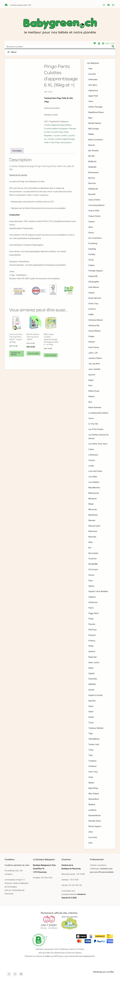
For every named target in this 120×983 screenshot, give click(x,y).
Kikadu (91, 396)
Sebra (91, 668)
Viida (90, 777)
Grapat (91, 293)
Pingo (66, 132)
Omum (91, 575)
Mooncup (92, 509)
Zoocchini (92, 837)
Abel (90, 69)
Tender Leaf (93, 744)
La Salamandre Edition (98, 413)
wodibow (92, 810)
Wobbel (91, 805)
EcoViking (92, 243)
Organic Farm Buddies (98, 591)
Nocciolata (93, 553)
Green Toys (93, 304)
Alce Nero (92, 85)
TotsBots (92, 761)
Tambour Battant (95, 728)
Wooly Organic (94, 826)
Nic (89, 548)
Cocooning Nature (96, 205)
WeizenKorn (93, 799)
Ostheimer (93, 602)
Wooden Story (94, 821)
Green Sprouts (94, 298)
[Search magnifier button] (113, 46)
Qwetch (91, 651)
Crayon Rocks (94, 216)
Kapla (90, 380)
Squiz (90, 706)
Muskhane (93, 515)
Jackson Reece (95, 358)
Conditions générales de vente (17, 865)
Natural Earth (94, 526)
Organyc (92, 597)
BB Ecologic (93, 129)
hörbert (91, 342)
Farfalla (91, 254)
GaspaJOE (93, 276)
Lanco (91, 418)
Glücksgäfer (93, 282)
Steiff (90, 712)
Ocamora (92, 559)
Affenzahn (93, 80)
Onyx (90, 581)
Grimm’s (92, 309)
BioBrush (92, 161)
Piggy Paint (93, 613)
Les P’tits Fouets (95, 429)
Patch (91, 608)
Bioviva (91, 178)
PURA (90, 646)
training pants (66, 142)
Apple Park (93, 96)
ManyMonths (94, 488)
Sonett (91, 690)
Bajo (90, 118)
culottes (51, 139)
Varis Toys (93, 772)
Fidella (91, 265)
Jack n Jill (93, 353)
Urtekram (92, 766)
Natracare (92, 531)
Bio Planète (93, 151)
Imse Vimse (93, 347)
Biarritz (91, 145)
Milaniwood (93, 493)
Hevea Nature (94, 331)
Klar (90, 402)
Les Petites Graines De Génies (98, 437)
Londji (91, 466)
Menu (11, 52)
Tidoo (91, 750)
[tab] (17, 151)
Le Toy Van (93, 424)
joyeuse (91, 375)
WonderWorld (94, 816)
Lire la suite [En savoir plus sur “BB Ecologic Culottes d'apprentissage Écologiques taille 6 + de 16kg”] (51, 355)
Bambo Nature (94, 123)
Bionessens (93, 172)
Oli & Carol (93, 570)
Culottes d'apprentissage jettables (57, 125)
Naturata (92, 537)
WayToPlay (93, 788)
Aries (90, 101)
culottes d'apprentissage (65, 139)
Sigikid (91, 673)
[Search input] (58, 46)
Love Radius (93, 482)
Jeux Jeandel (94, 369)
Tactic (91, 723)
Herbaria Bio (93, 325)
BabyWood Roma (96, 112)
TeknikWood (93, 739)
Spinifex (92, 701)
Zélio (90, 832)
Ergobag (92, 249)
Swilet (91, 717)
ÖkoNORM (93, 564)
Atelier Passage (95, 107)
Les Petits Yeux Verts (97, 444)
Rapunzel (92, 657)
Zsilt (90, 843)
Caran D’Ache (94, 200)
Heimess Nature (95, 320)
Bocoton (92, 183)
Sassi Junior (93, 662)
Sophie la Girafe (95, 695)
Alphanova (93, 90)
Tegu (90, 733)
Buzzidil (92, 194)
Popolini (92, 635)
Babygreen (60, 26)
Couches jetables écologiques (56, 129)
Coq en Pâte (93, 211)
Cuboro (91, 222)
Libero (91, 449)
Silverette (92, 679)
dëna (90, 227)
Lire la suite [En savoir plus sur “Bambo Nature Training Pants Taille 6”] (33, 353)
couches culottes (60, 136)
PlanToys (92, 630)
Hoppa (91, 336)
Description (17, 151)
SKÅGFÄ (92, 684)
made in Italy (49, 142)
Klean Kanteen (94, 407)
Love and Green (95, 471)
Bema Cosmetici (95, 140)
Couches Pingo (57, 132)
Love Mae (92, 477)
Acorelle (92, 74)
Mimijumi (92, 499)
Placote (91, 624)
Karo (90, 385)
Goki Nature (93, 287)
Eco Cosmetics (95, 238)
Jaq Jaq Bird (94, 364)
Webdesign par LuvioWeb (103, 972)
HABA (91, 314)
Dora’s (91, 233)
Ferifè (91, 260)
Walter (91, 783)
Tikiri (90, 755)
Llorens (91, 460)
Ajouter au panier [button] (15, 353)
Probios (91, 641)
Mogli (90, 504)
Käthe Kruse (93, 391)
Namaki (91, 520)
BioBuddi (92, 167)
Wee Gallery (93, 794)
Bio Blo (91, 156)
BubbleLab (93, 189)
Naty (90, 542)
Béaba (91, 134)
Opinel (91, 586)
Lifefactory (93, 455)
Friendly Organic (95, 271)
